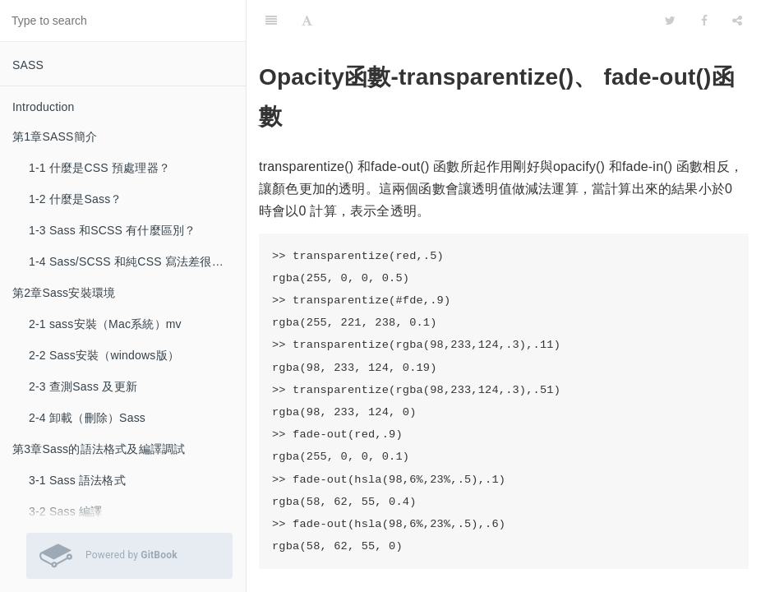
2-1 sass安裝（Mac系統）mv (105, 324)
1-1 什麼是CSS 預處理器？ (99, 167)
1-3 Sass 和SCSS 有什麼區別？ (112, 230)
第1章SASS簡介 (54, 136)
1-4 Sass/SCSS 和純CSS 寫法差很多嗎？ (137, 261)
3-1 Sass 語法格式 (77, 480)
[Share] (737, 20)
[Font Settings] (307, 20)
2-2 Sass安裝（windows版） (104, 355)
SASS (28, 65)
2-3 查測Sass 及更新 (83, 386)
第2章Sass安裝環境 (63, 292)
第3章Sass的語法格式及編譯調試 (98, 449)
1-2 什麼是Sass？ (75, 199)
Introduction (43, 106)
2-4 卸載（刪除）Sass (87, 417)
